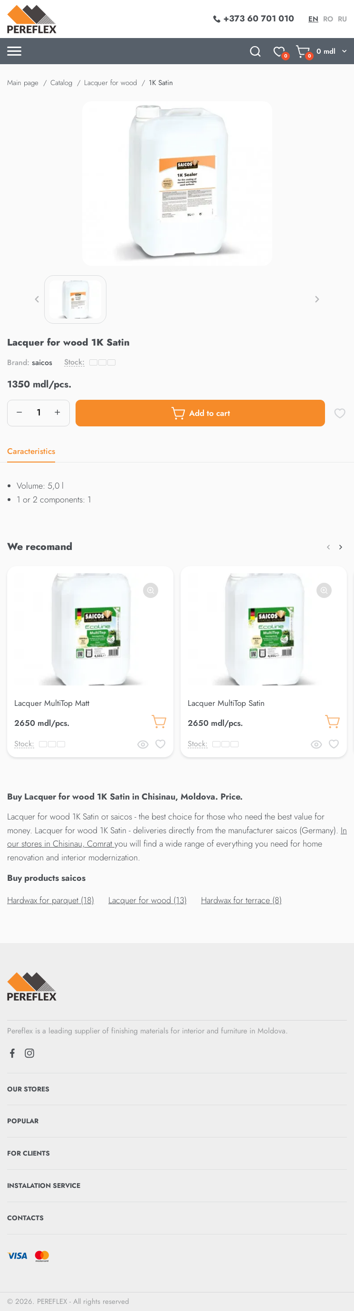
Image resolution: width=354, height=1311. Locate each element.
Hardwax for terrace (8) (241, 900)
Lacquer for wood (110, 82)
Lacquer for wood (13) (147, 900)
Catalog (61, 82)
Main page (22, 82)
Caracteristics (31, 451)
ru (342, 19)
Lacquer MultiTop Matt (51, 703)
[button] (37, 299)
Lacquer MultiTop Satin (226, 703)
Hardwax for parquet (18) (50, 900)
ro (328, 19)
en (313, 19)
